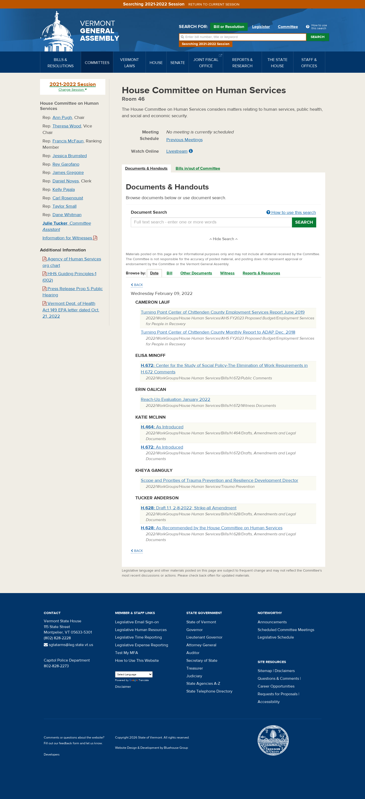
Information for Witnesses (70, 238)
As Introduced (162, 427)
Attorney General (201, 645)
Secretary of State (201, 660)
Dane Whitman (67, 215)
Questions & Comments (278, 678)
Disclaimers (285, 670)
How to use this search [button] (291, 212)
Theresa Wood (67, 126)
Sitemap (265, 670)
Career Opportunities (276, 686)
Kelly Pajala (64, 189)
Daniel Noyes (66, 181)
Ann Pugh (62, 117)
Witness (227, 273)
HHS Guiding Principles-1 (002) (69, 277)
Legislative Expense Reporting (141, 645)
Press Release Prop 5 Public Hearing (73, 292)
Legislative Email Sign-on (137, 622)
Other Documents (196, 273)
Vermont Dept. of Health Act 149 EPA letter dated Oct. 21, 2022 (71, 310)
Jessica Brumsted (70, 156)
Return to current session (213, 4)
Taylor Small (65, 206)
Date (154, 273)
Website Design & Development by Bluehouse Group (151, 748)
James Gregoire (68, 172)
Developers (52, 755)
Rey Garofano (66, 164)
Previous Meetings (184, 140)
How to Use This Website (137, 660)
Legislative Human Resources (141, 629)
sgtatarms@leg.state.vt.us (68, 644)
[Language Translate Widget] (134, 674)
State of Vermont (201, 622)
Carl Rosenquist (68, 198)
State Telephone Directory (209, 691)
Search (317, 37)
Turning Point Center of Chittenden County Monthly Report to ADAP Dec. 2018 (218, 332)
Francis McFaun (68, 141)
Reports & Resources (261, 273)
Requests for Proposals (277, 694)
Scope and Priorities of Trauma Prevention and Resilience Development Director (219, 480)
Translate (139, 680)
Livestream (177, 151)
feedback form (69, 743)
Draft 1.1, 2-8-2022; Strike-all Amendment (188, 508)
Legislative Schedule (276, 637)
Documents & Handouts (146, 168)
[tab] (146, 168)
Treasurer (194, 668)
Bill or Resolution (229, 27)
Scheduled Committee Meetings (286, 629)
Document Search (223, 212)
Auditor (192, 652)
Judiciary (194, 676)
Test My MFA (126, 652)
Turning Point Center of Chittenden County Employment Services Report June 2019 (223, 312)
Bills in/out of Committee (198, 168)
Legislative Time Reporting (138, 637)
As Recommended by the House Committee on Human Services (211, 528)
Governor (194, 629)
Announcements (272, 622)
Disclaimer (123, 687)
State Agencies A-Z (203, 683)
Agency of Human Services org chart (72, 262)
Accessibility (269, 701)
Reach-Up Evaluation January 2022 (175, 399)
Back (137, 285)
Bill (169, 273)
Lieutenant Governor (204, 637)
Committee (288, 26)
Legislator (261, 26)
